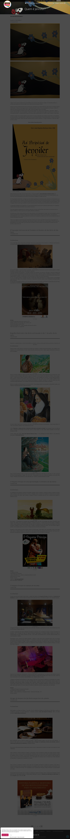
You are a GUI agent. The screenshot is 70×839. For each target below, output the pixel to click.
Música (28, 3)
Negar (11, 834)
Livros (46, 3)
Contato (53, 0)
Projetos (47, 0)
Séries (42, 3)
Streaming (57, 3)
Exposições (38, 3)
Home (35, 0)
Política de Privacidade (13, 837)
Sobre (41, 0)
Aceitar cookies (5, 834)
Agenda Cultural (51, 3)
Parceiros (50, 0)
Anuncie (44, 0)
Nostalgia (62, 3)
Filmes (34, 3)
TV (44, 3)
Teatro (31, 3)
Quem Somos (38, 0)
